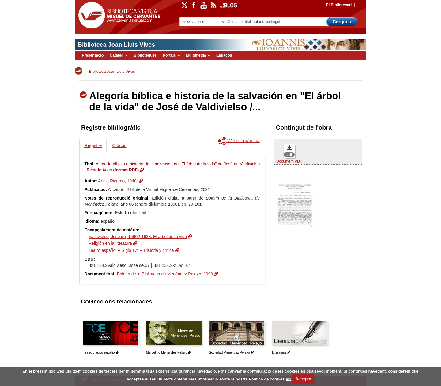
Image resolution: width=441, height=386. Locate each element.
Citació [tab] (119, 145)
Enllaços (224, 55)
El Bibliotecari (339, 5)
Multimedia (198, 55)
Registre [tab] (93, 145)
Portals (171, 55)
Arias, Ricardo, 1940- (118, 180)
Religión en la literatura (110, 243)
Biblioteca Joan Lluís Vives (116, 44)
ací (288, 379)
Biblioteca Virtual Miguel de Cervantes (118, 15)
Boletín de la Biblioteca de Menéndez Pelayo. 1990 (165, 273)
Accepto (303, 379)
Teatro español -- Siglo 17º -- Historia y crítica (131, 250)
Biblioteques (145, 55)
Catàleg (119, 55)
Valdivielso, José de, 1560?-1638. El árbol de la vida (138, 236)
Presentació (93, 55)
